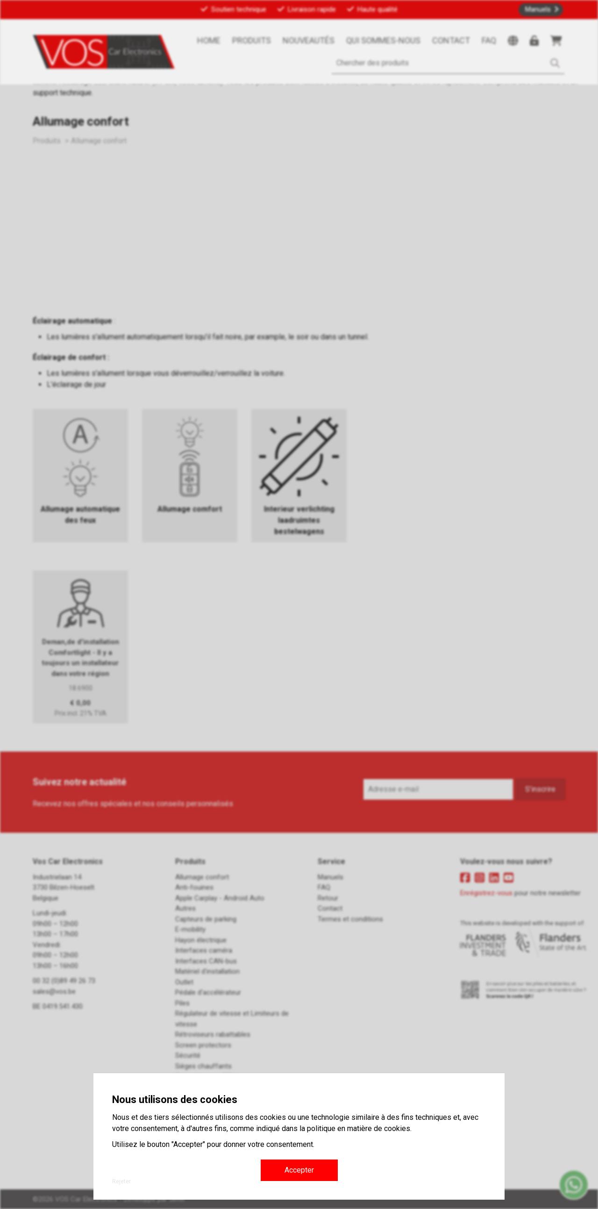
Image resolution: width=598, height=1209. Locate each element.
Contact (451, 40)
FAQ (489, 40)
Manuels (538, 9)
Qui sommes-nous (383, 40)
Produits (251, 40)
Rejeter (121, 1181)
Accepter (299, 1170)
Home (209, 40)
